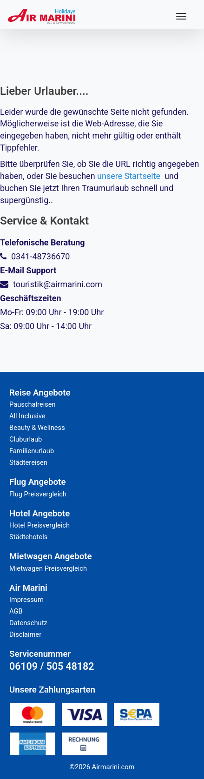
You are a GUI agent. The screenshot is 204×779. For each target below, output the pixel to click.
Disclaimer (25, 634)
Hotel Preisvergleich (39, 525)
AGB (16, 611)
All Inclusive (27, 416)
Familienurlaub (31, 451)
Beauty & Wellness (37, 427)
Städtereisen (28, 462)
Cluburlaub (25, 439)
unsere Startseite (128, 176)
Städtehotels (28, 537)
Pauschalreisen (32, 404)
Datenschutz (28, 623)
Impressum (26, 599)
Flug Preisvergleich (37, 494)
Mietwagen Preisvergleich (48, 568)
